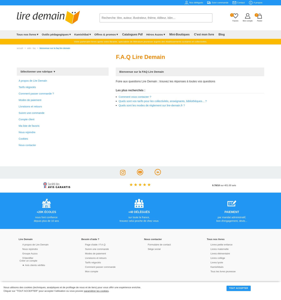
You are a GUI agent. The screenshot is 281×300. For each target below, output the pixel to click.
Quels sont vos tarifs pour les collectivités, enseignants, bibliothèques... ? (163, 101)
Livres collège (215, 258)
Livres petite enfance (218, 244)
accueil (20, 48)
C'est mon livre (198, 34)
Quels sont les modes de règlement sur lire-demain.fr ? (152, 105)
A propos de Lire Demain (33, 80)
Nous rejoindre (27, 132)
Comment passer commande (97, 266)
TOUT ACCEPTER (238, 288)
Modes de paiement (30, 100)
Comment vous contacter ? (135, 96)
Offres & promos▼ (106, 34)
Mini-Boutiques (176, 34)
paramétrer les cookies (96, 291)
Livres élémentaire (217, 253)
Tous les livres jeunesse (220, 271)
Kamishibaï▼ (83, 34)
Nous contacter (27, 145)
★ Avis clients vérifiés (31, 265)
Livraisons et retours (30, 106)
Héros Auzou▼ (153, 34)
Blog (214, 34)
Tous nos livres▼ (27, 34)
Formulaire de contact (156, 244)
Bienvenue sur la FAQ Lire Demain (55, 48)
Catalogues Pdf (131, 34)
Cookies (23, 138)
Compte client (26, 119)
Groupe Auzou (27, 253)
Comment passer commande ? (36, 93)
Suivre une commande (31, 113)
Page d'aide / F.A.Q (92, 244)
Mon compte (88, 271)
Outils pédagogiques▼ (56, 34)
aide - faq (31, 48)
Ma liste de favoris (29, 125)
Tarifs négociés (27, 87)
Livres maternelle (216, 249)
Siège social (151, 249)
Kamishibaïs (214, 266)
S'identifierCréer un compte (28, 259)
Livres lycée (214, 262)
